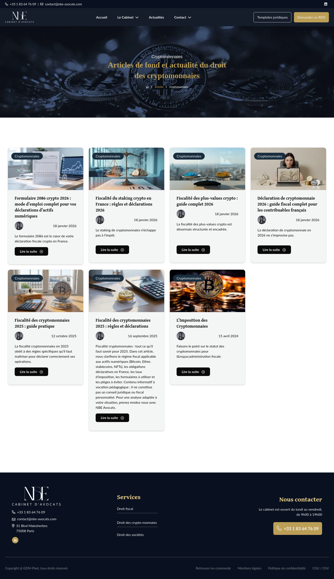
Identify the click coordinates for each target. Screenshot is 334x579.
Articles (159, 87)
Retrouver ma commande (213, 568)
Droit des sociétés (130, 535)
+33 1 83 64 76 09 (20, 4)
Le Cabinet (128, 17)
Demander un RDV (311, 17)
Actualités (156, 17)
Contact (182, 17)
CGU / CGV (320, 568)
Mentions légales (249, 568)
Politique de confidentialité (287, 568)
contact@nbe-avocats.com (61, 4)
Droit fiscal (125, 509)
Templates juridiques (272, 17)
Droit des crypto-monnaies (137, 522)
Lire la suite (31, 253)
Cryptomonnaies (178, 87)
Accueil (101, 17)
